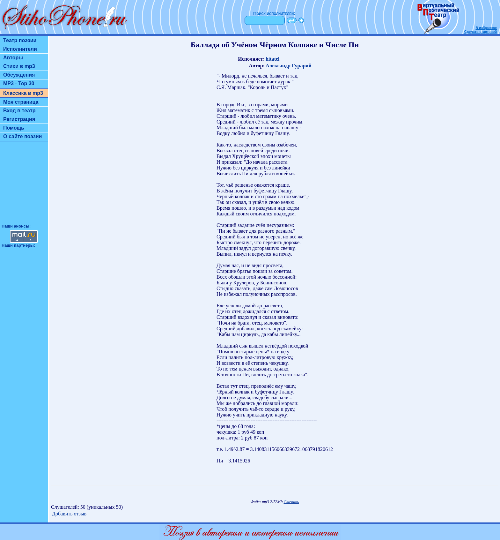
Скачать (291, 501)
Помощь (13, 128)
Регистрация (19, 119)
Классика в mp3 (23, 93)
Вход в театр (19, 110)
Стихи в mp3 (19, 66)
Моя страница (21, 102)
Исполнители (20, 49)
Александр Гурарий (289, 65)
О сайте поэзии (22, 136)
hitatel (273, 59)
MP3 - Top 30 (18, 83)
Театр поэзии (19, 40)
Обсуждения (19, 75)
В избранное (486, 28)
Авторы (13, 57)
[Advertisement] (24, 185)
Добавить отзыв (69, 513)
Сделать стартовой (480, 32)
